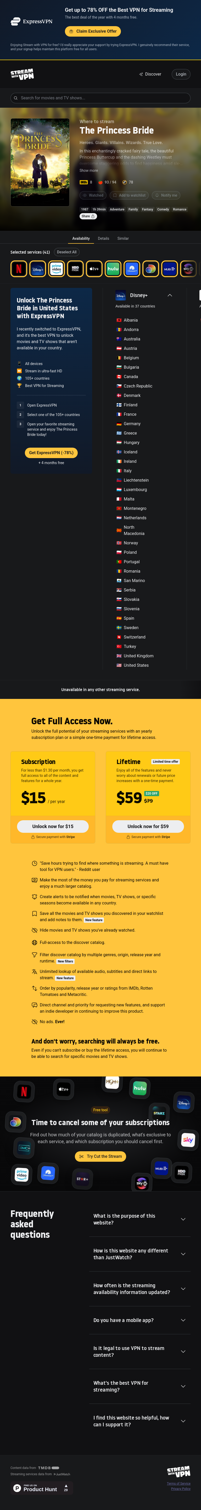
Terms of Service (179, 1483)
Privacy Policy (181, 1489)
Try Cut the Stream (100, 1156)
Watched (93, 195)
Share (88, 216)
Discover (150, 74)
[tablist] (100, 238)
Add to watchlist (129, 195)
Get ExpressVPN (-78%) (51, 452)
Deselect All (66, 252)
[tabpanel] (100, 471)
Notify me (166, 195)
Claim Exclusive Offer (93, 31)
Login (181, 74)
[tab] (81, 238)
